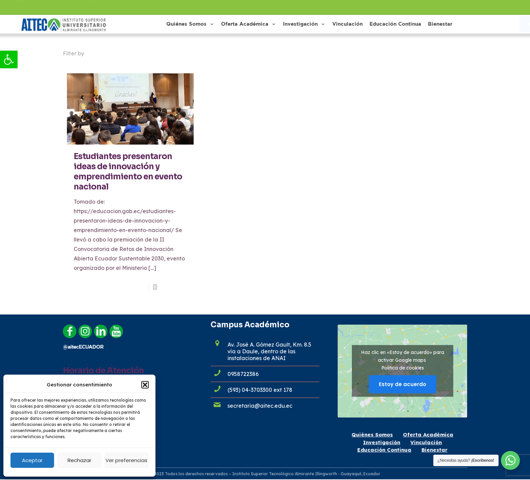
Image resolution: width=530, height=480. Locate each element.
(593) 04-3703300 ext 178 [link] (259, 389)
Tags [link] (148, 53)
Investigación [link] (381, 442)
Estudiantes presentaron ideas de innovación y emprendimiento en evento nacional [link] (128, 171)
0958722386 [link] (115, 7)
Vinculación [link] (426, 442)
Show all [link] (453, 53)
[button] (145, 384)
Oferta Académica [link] (428, 434)
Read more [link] (174, 286)
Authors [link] (182, 53)
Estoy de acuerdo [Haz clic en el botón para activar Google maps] (402, 384)
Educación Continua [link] (384, 450)
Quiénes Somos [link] (372, 434)
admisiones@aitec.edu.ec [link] (56, 7)
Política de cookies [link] (402, 368)
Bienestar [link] (434, 450)
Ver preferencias (126, 460)
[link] (9, 59)
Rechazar (79, 460)
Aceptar (32, 460)
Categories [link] (109, 53)
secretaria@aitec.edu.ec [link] (259, 405)
